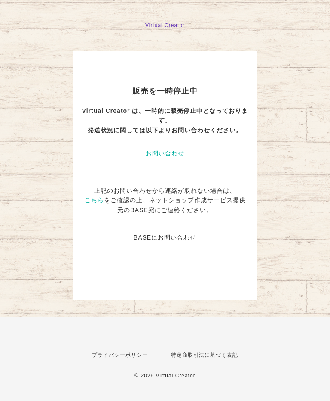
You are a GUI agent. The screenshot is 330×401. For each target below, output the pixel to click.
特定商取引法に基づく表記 (204, 355)
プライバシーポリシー (120, 355)
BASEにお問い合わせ (165, 237)
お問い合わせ (165, 153)
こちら (94, 200)
